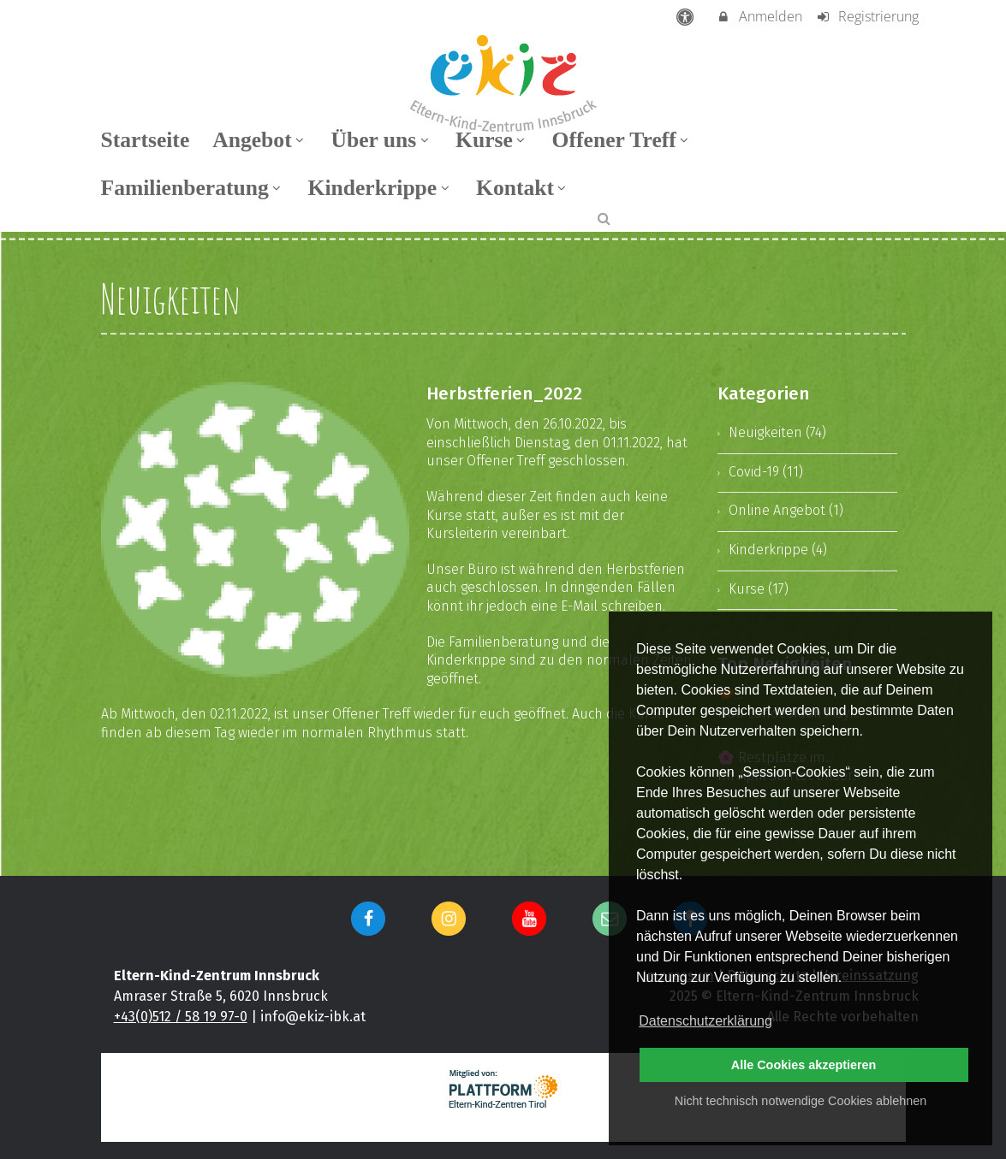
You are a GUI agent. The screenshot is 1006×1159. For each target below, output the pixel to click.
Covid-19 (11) (766, 472)
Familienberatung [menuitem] (193, 187)
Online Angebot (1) (786, 510)
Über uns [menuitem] (381, 139)
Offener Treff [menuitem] (622, 139)
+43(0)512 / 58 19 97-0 (180, 1016)
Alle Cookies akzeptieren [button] (804, 1065)
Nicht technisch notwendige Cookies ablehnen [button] (800, 1101)
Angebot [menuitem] (259, 139)
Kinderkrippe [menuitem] (380, 187)
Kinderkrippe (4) (778, 549)
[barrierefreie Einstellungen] (686, 16)
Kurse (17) (759, 589)
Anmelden (759, 16)
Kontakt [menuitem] (523, 187)
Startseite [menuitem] (145, 139)
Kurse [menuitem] (492, 139)
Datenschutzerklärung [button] (705, 1021)
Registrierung (867, 16)
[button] (604, 217)
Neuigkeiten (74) (777, 432)
